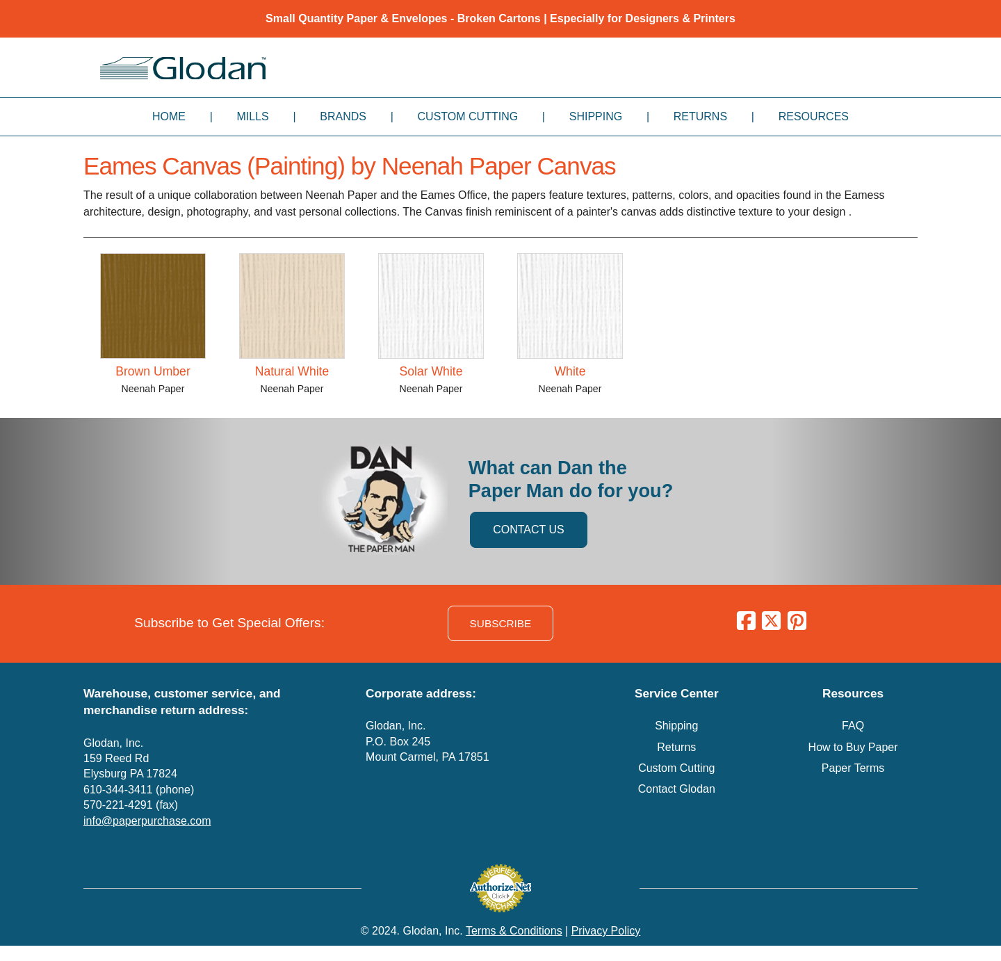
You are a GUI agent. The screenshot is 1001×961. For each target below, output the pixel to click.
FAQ (853, 726)
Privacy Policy (606, 931)
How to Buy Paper (853, 747)
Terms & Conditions (514, 931)
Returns (700, 116)
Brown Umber (152, 371)
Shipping (595, 116)
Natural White (292, 371)
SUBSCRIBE (501, 623)
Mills (253, 116)
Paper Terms (853, 768)
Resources (814, 116)
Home (169, 116)
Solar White (431, 371)
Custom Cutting (468, 116)
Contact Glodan (676, 789)
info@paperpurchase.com (147, 821)
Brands (343, 116)
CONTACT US (528, 529)
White (570, 371)
